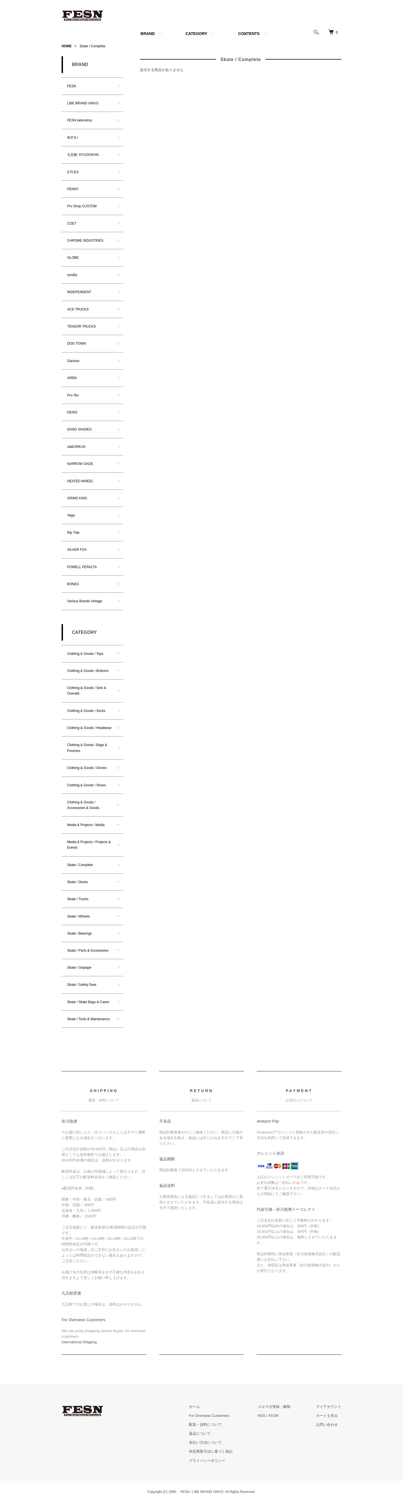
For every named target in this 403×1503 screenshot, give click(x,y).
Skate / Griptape (79, 968)
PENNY (73, 189)
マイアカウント (328, 1407)
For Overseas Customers (209, 1415)
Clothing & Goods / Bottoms (88, 671)
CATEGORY (196, 33)
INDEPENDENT (79, 292)
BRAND (147, 33)
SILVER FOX (77, 550)
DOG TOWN (76, 343)
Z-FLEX (73, 172)
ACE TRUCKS (78, 309)
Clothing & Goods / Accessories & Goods (83, 805)
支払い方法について (205, 1443)
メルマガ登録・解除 (274, 1407)
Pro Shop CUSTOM (82, 206)
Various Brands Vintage (84, 601)
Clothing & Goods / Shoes (86, 785)
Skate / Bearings (79, 933)
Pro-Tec (73, 395)
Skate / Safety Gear (82, 985)
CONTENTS (249, 33)
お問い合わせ (327, 1424)
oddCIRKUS (76, 447)
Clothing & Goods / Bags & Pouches (87, 747)
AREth (72, 378)
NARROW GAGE (80, 464)
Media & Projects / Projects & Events (89, 845)
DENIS (72, 412)
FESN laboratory (79, 120)
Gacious (73, 361)
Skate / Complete (92, 46)
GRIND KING (77, 498)
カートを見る (327, 1415)
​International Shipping (79, 1342)
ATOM (273, 1415)
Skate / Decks (77, 882)
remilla (72, 275)
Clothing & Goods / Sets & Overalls (86, 690)
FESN (71, 86)
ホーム (194, 1407)
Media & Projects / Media (85, 825)
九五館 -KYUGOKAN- (83, 155)
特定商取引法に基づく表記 (211, 1452)
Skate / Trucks (77, 899)
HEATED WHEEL (80, 481)
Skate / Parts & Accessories (87, 950)
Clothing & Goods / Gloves (87, 768)
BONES (73, 584)
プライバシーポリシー (207, 1461)
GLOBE (73, 258)
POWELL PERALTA (82, 567)
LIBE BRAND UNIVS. (83, 103)
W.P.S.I (72, 138)
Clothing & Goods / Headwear (89, 728)
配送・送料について (205, 1424)
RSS (262, 1415)
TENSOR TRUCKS (81, 326)
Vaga (71, 515)
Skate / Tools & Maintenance (88, 1019)
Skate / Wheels (78, 916)
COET (71, 223)
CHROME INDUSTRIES (85, 241)
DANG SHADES (79, 429)
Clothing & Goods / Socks (86, 711)
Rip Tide (73, 533)
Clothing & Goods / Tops (85, 654)
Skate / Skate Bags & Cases (88, 1002)
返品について (200, 1433)
